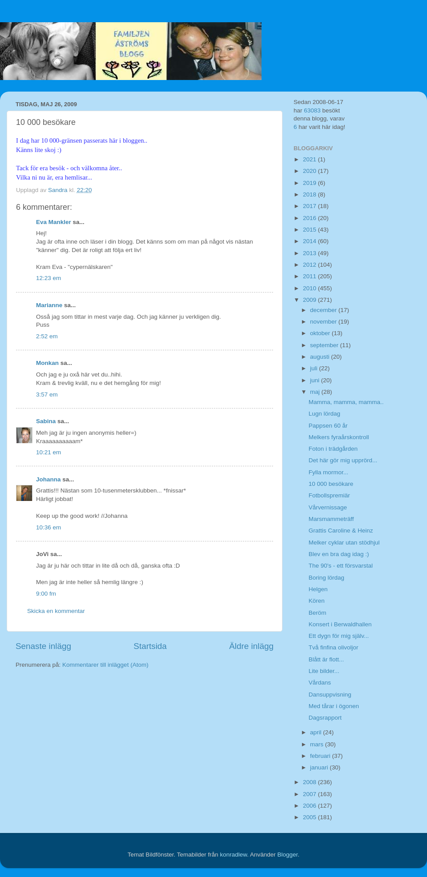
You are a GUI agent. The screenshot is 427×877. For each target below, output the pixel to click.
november (324, 321)
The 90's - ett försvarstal (341, 565)
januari (320, 767)
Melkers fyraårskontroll (339, 437)
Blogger (288, 854)
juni (315, 380)
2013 (310, 253)
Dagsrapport (325, 717)
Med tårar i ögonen (334, 706)
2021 (310, 159)
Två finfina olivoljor (334, 647)
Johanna (48, 479)
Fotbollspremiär (329, 495)
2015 (310, 229)
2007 (310, 794)
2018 (310, 194)
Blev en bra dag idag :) (339, 554)
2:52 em (47, 336)
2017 (310, 206)
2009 (310, 299)
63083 (312, 110)
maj (316, 391)
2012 (310, 264)
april (316, 732)
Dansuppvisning (330, 694)
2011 (310, 276)
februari (321, 756)
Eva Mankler (53, 222)
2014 (310, 241)
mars (317, 744)
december (324, 310)
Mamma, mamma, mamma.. (346, 402)
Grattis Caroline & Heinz (341, 530)
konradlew (233, 854)
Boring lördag (326, 577)
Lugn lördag (324, 413)
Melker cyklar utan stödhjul (344, 542)
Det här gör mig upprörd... (343, 460)
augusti (320, 356)
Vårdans (320, 682)
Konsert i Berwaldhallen (340, 624)
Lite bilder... (324, 671)
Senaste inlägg (43, 646)
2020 (310, 171)
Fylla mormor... (328, 472)
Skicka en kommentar (56, 611)
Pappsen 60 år (328, 425)
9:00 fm (46, 593)
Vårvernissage (328, 507)
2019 (310, 183)
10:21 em (48, 452)
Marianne (49, 305)
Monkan (47, 363)
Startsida (150, 646)
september (325, 345)
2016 (310, 218)
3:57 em (47, 394)
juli (314, 368)
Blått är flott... (326, 659)
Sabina (46, 421)
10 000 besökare (331, 484)
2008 (310, 782)
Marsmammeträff (331, 519)
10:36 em (48, 527)
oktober (321, 333)
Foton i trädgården (333, 448)
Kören (317, 600)
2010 (310, 288)
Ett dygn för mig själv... (339, 636)
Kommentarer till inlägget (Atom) (105, 664)
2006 (310, 805)
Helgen (318, 589)
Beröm (317, 612)
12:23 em (48, 278)
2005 (310, 817)
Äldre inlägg (251, 646)
